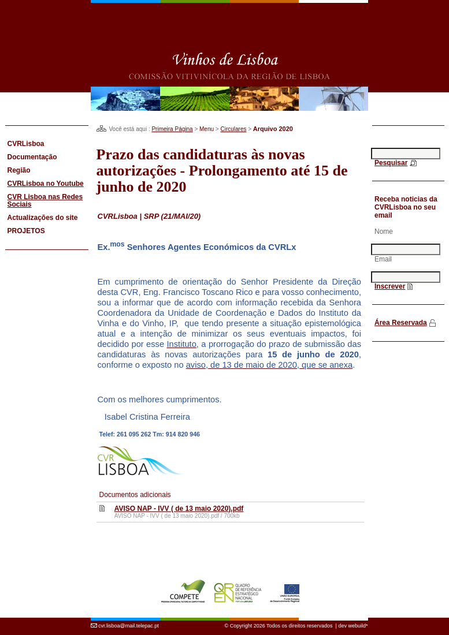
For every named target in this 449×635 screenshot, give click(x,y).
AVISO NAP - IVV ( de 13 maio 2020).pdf (179, 509)
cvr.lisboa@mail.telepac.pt (128, 626)
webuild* (358, 626)
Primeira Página (171, 129)
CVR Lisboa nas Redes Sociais (45, 200)
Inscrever (389, 286)
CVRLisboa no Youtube (46, 184)
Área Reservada (400, 323)
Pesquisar (390, 163)
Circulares (233, 129)
